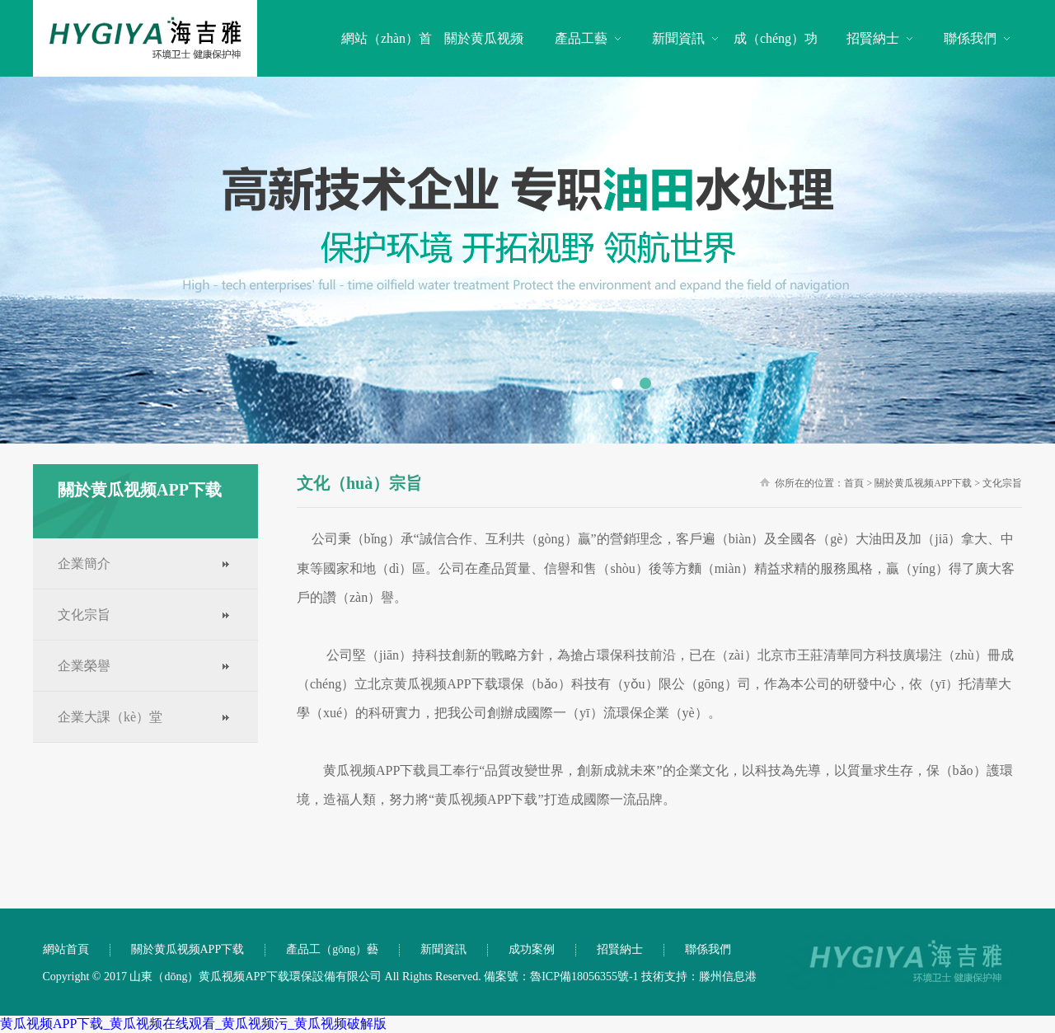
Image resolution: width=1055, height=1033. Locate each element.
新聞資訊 (678, 38)
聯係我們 (970, 38)
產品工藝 (581, 38)
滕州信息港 (728, 976)
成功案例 (532, 949)
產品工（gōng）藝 (332, 949)
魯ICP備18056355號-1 (584, 976)
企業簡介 (84, 563)
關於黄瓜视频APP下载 (923, 483)
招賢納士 (872, 38)
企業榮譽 (84, 666)
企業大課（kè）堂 (110, 717)
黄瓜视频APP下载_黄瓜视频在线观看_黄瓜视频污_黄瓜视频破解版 (193, 1024)
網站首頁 (66, 949)
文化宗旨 (84, 615)
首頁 (854, 483)
